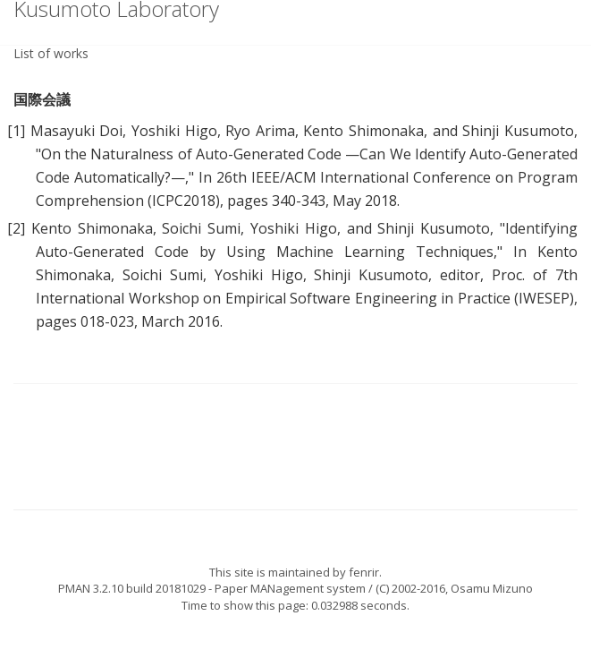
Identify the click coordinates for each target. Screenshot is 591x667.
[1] (16, 131)
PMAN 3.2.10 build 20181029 (132, 588)
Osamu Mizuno (492, 588)
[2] (16, 228)
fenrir (364, 572)
